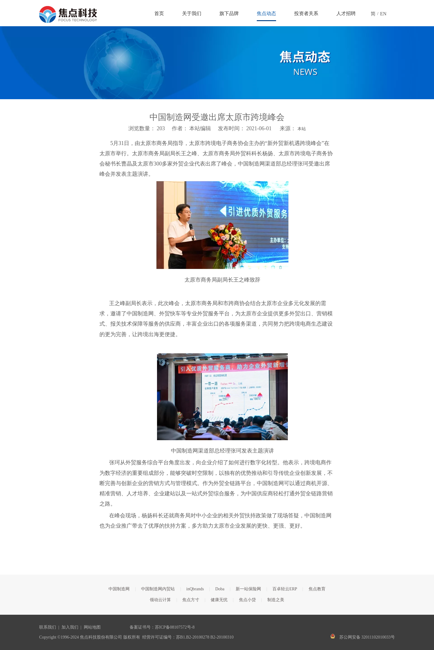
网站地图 (92, 627)
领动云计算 (160, 600)
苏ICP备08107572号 (173, 627)
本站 (301, 129)
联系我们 (47, 627)
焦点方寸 (190, 600)
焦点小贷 (247, 600)
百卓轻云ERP (284, 589)
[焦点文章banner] (217, 62)
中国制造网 (119, 589)
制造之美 (275, 600)
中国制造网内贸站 (158, 589)
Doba (219, 589)
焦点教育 (317, 589)
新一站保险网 (248, 589)
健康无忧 (219, 600)
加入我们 (69, 627)
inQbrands (195, 589)
